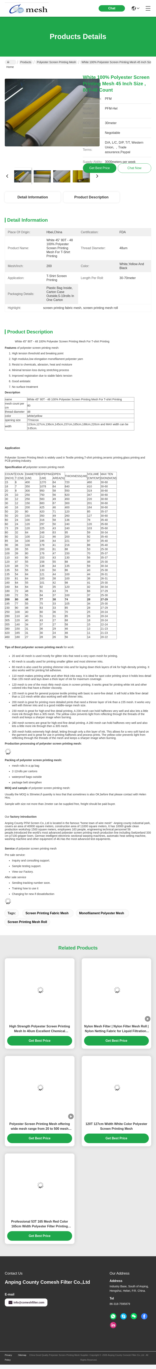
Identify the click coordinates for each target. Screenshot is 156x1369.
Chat (111, 8)
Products (25, 62)
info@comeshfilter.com (26, 1302)
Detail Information (32, 197)
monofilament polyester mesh (101, 913)
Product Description (91, 197)
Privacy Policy (8, 1357)
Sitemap (22, 1355)
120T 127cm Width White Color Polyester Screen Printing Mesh (116, 1126)
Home (10, 63)
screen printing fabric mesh (47, 913)
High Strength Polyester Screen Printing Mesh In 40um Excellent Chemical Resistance (39, 1029)
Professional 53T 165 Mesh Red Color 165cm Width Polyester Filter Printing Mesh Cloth (39, 1224)
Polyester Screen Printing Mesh (56, 62)
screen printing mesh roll (27, 922)
